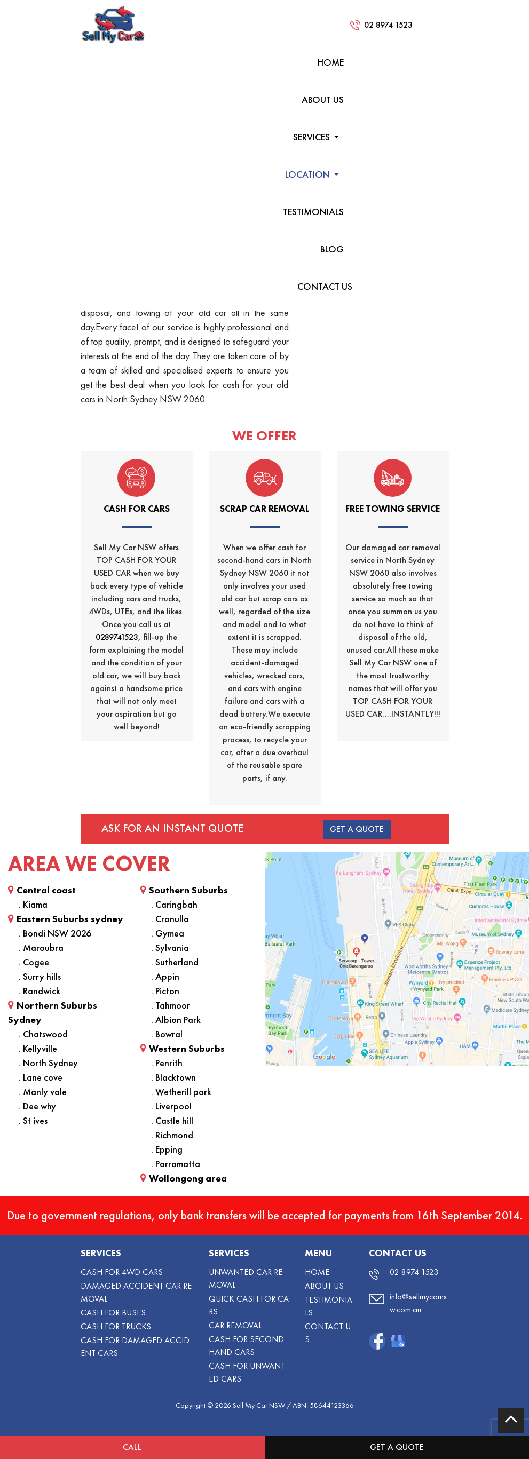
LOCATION (307, 174)
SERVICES (311, 137)
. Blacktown (173, 1077)
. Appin (165, 976)
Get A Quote (357, 829)
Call (132, 1447)
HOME (331, 62)
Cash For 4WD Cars (122, 1272)
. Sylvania (170, 947)
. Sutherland (175, 962)
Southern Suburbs (184, 890)
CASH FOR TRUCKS (116, 1326)
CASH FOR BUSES (113, 1312)
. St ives (33, 1120)
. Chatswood (43, 1034)
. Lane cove (40, 1077)
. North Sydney (48, 1063)
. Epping (167, 1149)
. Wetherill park (181, 1091)
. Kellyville (38, 1048)
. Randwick (39, 991)
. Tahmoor (170, 1005)
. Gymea (167, 933)
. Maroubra (41, 947)
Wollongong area (183, 1178)
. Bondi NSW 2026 (55, 933)
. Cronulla (170, 919)
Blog (332, 249)
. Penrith (167, 1063)
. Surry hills (40, 976)
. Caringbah (174, 904)
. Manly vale (43, 1091)
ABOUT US (323, 99)
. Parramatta (175, 1163)
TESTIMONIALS (313, 211)
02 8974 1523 (388, 24)
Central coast (42, 890)
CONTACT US (324, 286)
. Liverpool (171, 1106)
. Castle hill (172, 1120)
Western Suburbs (182, 1048)
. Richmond (172, 1135)
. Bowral (167, 1034)
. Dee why (37, 1106)
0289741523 (117, 637)
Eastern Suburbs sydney (65, 919)
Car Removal (235, 1325)
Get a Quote (397, 1447)
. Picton (165, 991)
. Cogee (34, 962)
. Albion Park (176, 1019)
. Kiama (33, 904)
